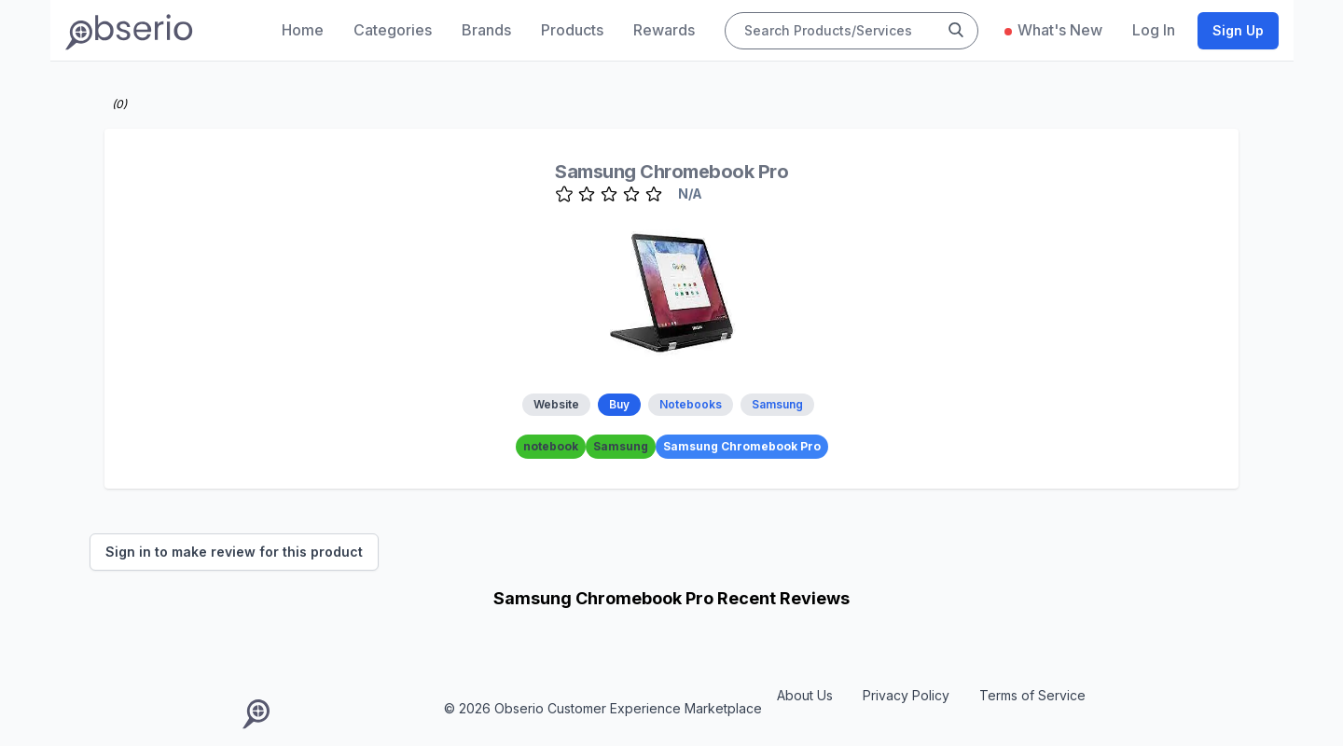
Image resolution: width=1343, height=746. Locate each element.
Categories (392, 30)
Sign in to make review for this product (234, 552)
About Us (805, 695)
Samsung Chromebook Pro (671, 171)
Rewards (664, 30)
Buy (619, 404)
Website (556, 404)
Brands (486, 30)
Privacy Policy (906, 695)
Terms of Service (1032, 695)
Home (303, 30)
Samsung (777, 404)
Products (572, 30)
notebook (550, 446)
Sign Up (1238, 30)
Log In (1153, 30)
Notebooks (690, 404)
